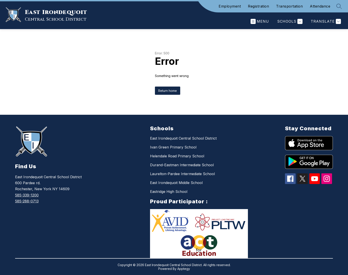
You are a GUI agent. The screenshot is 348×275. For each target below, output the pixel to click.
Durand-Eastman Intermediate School (182, 165)
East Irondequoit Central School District (183, 138)
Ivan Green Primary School (173, 147)
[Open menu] (260, 21)
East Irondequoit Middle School (176, 182)
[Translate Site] (325, 21)
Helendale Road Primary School (177, 156)
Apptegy (183, 269)
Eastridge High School (168, 191)
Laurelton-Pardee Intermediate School (182, 174)
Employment (230, 6)
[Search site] (339, 6)
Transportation (289, 6)
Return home (167, 91)
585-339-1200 (27, 195)
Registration (258, 6)
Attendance (320, 6)
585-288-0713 (27, 201)
